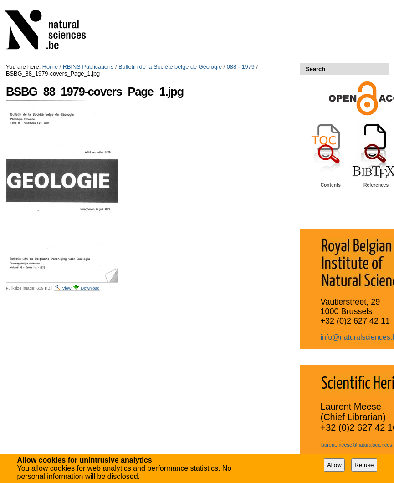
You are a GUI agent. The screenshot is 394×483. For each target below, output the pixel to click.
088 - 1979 (241, 66)
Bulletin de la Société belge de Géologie (170, 66)
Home (50, 66)
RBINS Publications (88, 66)
